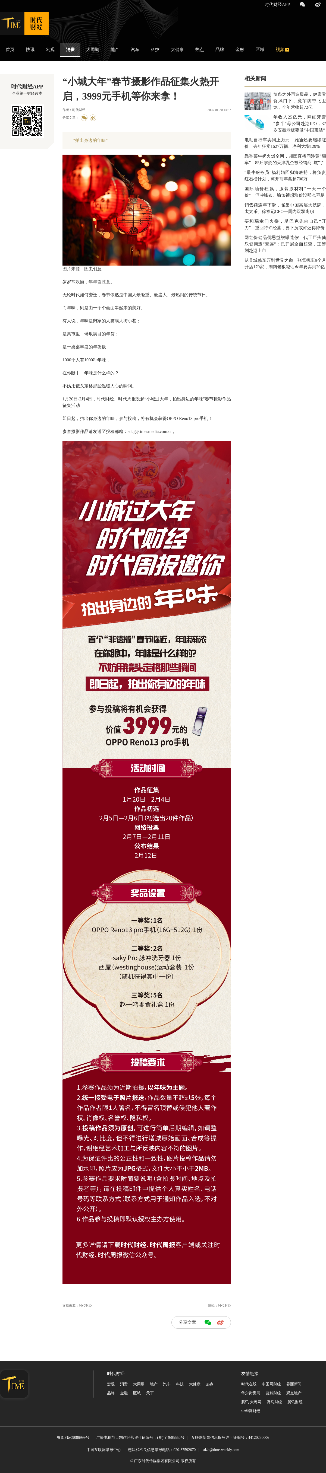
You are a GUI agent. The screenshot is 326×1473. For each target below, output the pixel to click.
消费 (70, 49)
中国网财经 (271, 1384)
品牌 (219, 49)
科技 (155, 49)
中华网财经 (250, 1411)
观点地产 (294, 1393)
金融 (240, 49)
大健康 (177, 49)
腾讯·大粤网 (251, 1402)
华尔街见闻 (250, 1393)
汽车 (135, 49)
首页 (10, 49)
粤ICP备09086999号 (73, 1438)
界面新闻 (294, 1384)
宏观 (50, 49)
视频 (280, 49)
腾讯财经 (295, 1402)
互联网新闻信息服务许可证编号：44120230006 (230, 1438)
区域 (260, 49)
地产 (115, 49)
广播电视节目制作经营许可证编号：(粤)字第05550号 (140, 1438)
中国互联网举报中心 (104, 1450)
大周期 (92, 49)
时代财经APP (277, 4)
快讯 (30, 49)
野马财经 (274, 1402)
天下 (150, 1393)
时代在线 (248, 1384)
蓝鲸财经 (273, 1393)
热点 (199, 49)
